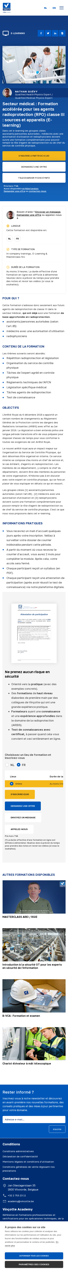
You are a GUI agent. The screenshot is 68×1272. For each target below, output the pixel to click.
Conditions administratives (18, 1151)
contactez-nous (37, 191)
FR (17, 238)
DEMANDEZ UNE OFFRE (34, 166)
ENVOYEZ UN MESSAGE (23, 817)
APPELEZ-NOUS (19, 829)
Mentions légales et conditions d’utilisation (28, 1161)
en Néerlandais (30, 188)
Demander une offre (14, 191)
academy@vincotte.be (21, 1201)
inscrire (57, 1129)
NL (45, 8)
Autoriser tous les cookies (34, 1256)
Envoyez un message (47, 211)
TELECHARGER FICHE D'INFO (34, 178)
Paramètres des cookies (34, 1264)
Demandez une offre (29, 214)
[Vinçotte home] (7, 8)
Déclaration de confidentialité (20, 1156)
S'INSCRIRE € (20, 794)
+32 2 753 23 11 (17, 1195)
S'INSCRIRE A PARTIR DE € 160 (34, 156)
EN (54, 8)
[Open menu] (61, 8)
